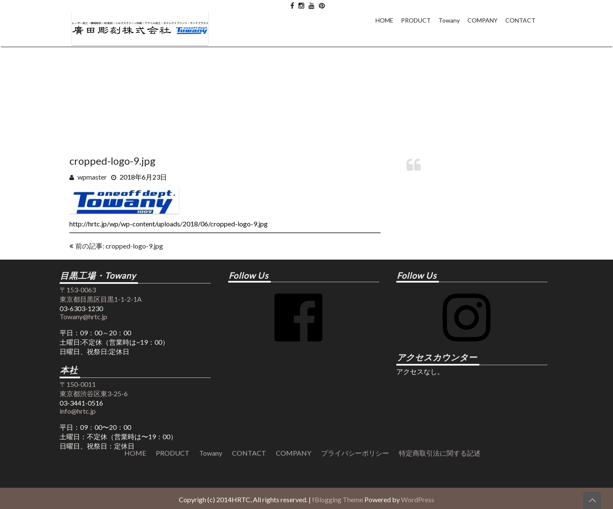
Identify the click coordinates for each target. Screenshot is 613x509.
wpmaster (92, 177)
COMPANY (482, 20)
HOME (384, 20)
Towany (449, 20)
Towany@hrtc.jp (83, 316)
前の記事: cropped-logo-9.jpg (119, 246)
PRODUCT (416, 20)
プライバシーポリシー (355, 261)
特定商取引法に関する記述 (440, 261)
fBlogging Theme (337, 499)
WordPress (417, 499)
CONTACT (520, 20)
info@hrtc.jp (78, 411)
